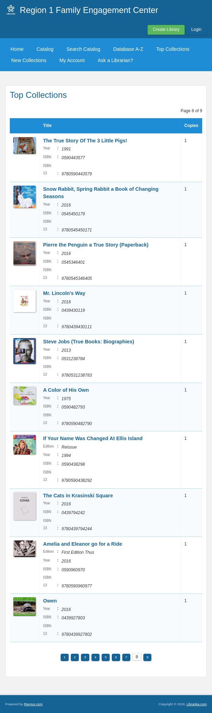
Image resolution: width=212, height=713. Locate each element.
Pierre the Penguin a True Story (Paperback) (96, 245)
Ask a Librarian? (115, 60)
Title (47, 125)
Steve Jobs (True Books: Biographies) (88, 341)
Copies (191, 125)
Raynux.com (33, 704)
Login (196, 29)
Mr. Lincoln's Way (64, 293)
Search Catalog (84, 49)
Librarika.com (196, 704)
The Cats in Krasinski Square (78, 495)
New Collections (28, 60)
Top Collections (173, 49)
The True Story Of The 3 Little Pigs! (85, 140)
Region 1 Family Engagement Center (89, 10)
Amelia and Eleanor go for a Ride (82, 544)
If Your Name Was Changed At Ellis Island (93, 438)
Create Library (166, 29)
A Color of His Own (66, 390)
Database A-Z (128, 49)
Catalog (44, 49)
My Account (71, 60)
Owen (50, 601)
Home (17, 49)
